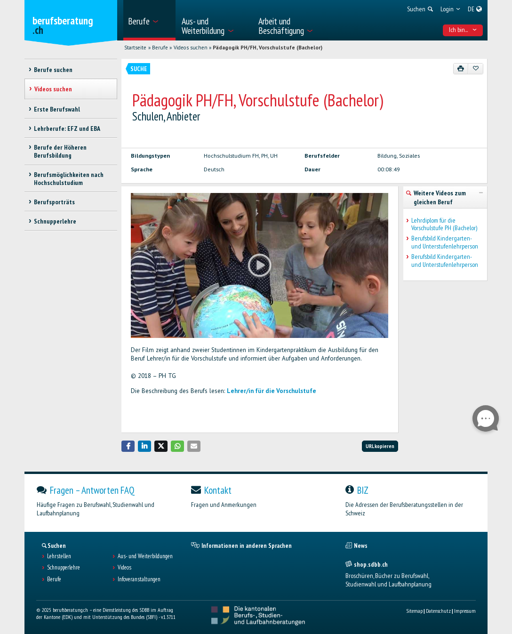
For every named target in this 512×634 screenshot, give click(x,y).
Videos (124, 567)
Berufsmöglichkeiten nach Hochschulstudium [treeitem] (69, 178)
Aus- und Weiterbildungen (145, 556)
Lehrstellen (59, 556)
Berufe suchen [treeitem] (53, 69)
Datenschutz (438, 610)
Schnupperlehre (63, 567)
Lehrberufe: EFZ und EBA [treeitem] (67, 128)
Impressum (465, 610)
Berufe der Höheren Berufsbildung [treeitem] (60, 151)
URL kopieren (380, 445)
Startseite (135, 47)
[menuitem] (149, 20)
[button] (128, 446)
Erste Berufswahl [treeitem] (57, 109)
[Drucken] (461, 69)
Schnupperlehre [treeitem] (55, 221)
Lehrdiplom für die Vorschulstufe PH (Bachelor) (444, 225)
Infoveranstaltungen (139, 579)
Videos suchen (191, 47)
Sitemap (414, 610)
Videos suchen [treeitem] (53, 89)
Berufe (160, 47)
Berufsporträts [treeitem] (54, 202)
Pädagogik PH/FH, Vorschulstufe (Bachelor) (267, 47)
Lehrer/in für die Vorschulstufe (271, 391)
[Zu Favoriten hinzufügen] (475, 69)
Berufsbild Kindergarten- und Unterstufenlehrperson (444, 242)
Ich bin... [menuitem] (463, 29)
